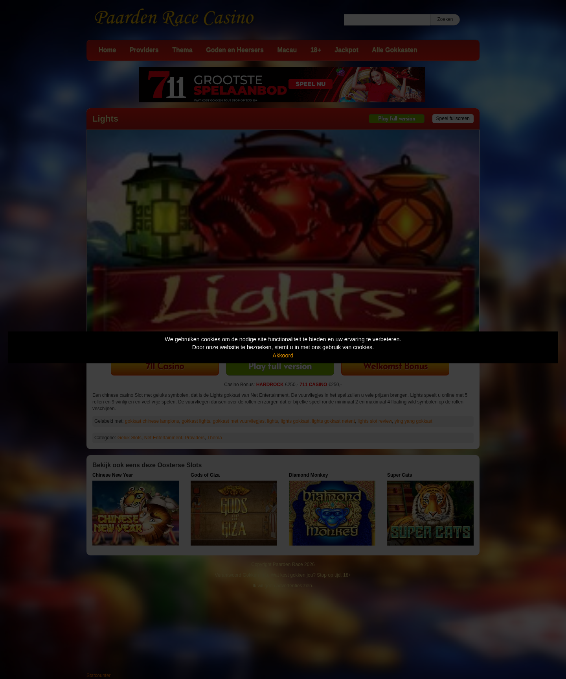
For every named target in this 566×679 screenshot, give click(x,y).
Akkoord (283, 355)
